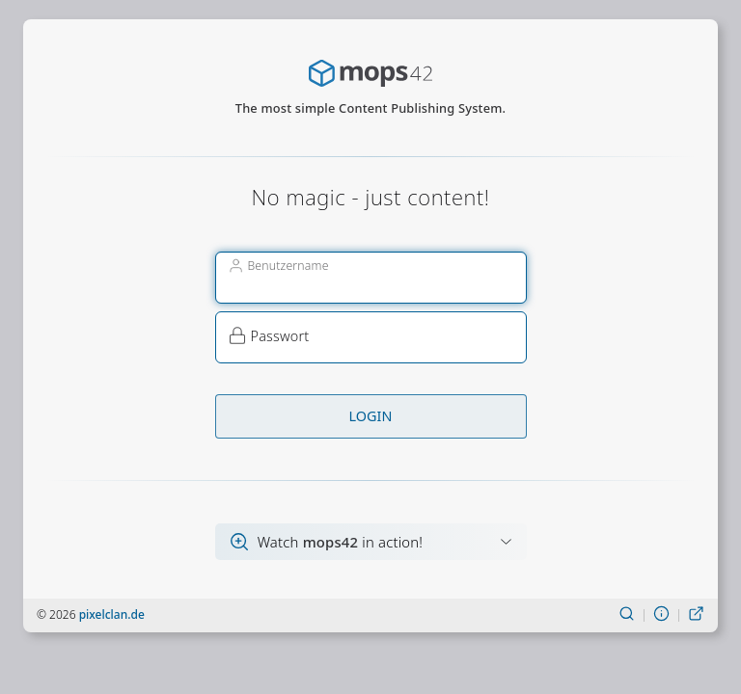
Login (371, 416)
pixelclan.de (112, 614)
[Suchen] (626, 615)
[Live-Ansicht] (696, 615)
